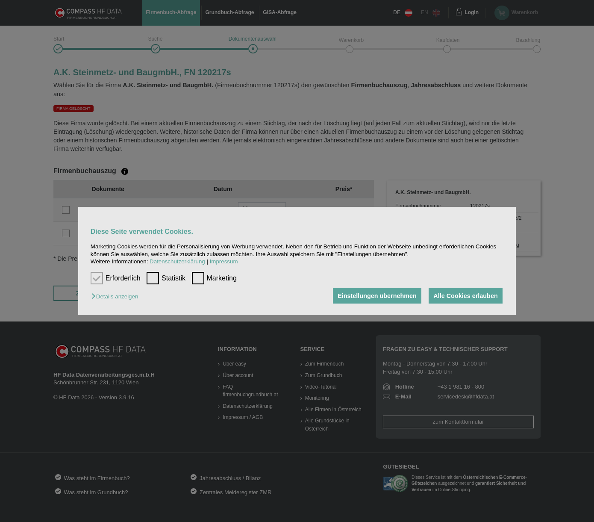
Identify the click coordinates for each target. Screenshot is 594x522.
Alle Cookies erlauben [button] (465, 295)
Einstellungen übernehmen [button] (377, 295)
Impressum (224, 261)
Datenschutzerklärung (177, 261)
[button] (117, 296)
